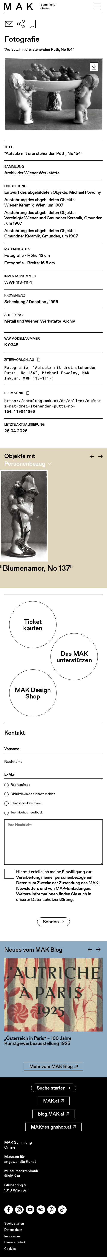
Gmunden (93, 218)
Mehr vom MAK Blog (53, 1066)
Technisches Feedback (27, 812)
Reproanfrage (20, 784)
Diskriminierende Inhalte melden (33, 793)
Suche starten (53, 1088)
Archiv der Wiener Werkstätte (32, 173)
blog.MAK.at (53, 1114)
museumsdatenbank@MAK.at (21, 1173)
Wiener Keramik (19, 205)
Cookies (10, 1248)
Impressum (12, 1236)
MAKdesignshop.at (53, 1127)
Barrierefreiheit (14, 1242)
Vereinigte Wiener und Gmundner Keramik (43, 218)
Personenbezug (24, 463)
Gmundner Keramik (22, 236)
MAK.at (53, 1101)
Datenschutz (13, 1229)
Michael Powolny (85, 192)
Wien (41, 205)
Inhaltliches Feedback (26, 803)
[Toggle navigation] (97, 6)
